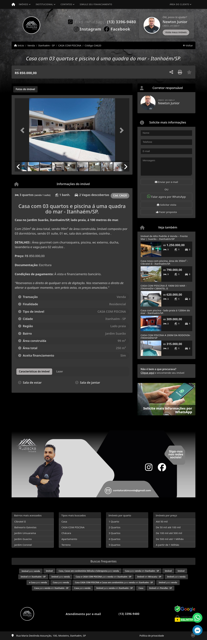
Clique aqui (147, 372)
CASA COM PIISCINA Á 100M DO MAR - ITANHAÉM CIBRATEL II (163, 287)
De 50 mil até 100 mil (168, 527)
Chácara (66, 533)
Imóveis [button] (23, 4)
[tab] (25, 89)
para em (142, 571)
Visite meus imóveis (176, 32)
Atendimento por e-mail (80, 614)
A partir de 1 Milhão (167, 544)
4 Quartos (114, 539)
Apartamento (69, 539)
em (33, 576)
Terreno (66, 544)
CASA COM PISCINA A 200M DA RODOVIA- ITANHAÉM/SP (165, 336)
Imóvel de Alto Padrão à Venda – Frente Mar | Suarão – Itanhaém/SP (164, 237)
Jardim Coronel (23, 544)
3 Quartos (114, 533)
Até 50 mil (162, 521)
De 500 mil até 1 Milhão (169, 539)
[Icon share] (87, 28)
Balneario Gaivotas (25, 527)
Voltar (188, 45)
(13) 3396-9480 (121, 21)
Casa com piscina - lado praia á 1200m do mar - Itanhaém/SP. (165, 312)
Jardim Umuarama (25, 533)
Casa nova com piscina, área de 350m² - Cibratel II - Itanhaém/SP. (164, 262)
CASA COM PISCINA (69, 45)
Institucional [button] (44, 4)
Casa (64, 521)
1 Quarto (114, 521)
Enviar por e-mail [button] (166, 182)
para (31, 571)
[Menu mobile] (13, 4)
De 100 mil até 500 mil (169, 533)
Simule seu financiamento (96, 4)
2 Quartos (114, 527)
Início (19, 45)
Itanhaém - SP (46, 45)
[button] (139, 25)
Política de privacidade (152, 635)
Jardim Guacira (23, 539)
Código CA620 (93, 45)
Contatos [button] (66, 4)
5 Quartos (114, 544)
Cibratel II (20, 521)
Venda (31, 45)
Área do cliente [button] (179, 4)
